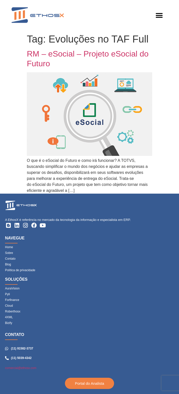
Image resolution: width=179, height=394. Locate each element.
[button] (159, 15)
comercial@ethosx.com (20, 368)
